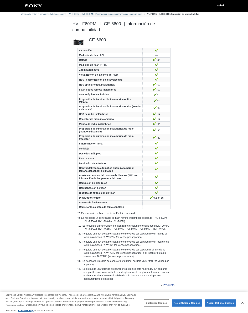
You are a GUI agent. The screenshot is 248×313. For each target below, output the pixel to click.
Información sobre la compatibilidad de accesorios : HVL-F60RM (50, 14)
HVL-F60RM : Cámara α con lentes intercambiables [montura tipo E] (112, 14)
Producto (168, 285)
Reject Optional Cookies (187, 304)
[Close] (242, 304)
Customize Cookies (156, 304)
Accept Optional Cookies (220, 304)
